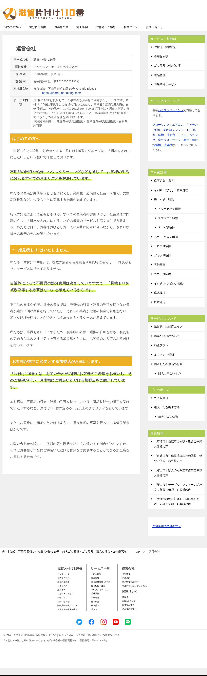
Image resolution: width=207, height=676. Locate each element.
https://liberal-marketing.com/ (61, 100)
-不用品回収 (96, 582)
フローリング (160, 132)
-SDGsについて (129, 609)
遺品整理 (159, 83)
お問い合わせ (154, 35)
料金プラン (131, 35)
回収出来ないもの (169, 381)
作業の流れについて (167, 343)
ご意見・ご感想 (106, 35)
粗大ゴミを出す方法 (167, 415)
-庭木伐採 (95, 609)
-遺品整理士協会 (129, 617)
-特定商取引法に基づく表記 (134, 593)
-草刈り (94, 617)
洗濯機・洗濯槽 (162, 152)
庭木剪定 (159, 310)
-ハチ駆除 (95, 605)
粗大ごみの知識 (168, 424)
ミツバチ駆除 (166, 235)
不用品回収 (161, 64)
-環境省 (125, 605)
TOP (73, 559)
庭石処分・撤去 (164, 188)
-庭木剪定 (95, 613)
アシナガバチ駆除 (169, 216)
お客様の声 (61, 35)
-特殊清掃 (95, 601)
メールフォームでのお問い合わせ (167, 23)
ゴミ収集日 (161, 405)
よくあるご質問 (164, 362)
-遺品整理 (95, 586)
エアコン (178, 132)
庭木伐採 (159, 300)
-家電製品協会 (128, 613)
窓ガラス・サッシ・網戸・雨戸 (178, 147)
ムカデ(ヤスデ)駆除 (166, 244)
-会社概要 (126, 582)
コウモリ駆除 (162, 281)
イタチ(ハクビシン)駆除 (169, 291)
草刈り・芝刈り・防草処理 (171, 198)
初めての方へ (12, 35)
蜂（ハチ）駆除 (164, 207)
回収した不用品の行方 (168, 372)
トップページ (63, 582)
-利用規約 (126, 586)
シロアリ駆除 (162, 254)
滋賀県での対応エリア (168, 334)
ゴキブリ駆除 (162, 263)
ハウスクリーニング (171, 118)
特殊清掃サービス (165, 92)
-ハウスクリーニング (100, 597)
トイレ (182, 142)
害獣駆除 (159, 272)
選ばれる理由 (37, 35)
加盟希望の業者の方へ (166, 534)
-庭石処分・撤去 (98, 593)
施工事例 (82, 35)
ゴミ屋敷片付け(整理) (167, 73)
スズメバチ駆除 (168, 226)
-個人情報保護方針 (130, 590)
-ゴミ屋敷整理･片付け (100, 590)
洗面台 (171, 142)
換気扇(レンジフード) (176, 137)
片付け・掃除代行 (165, 55)
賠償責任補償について (67, 613)
